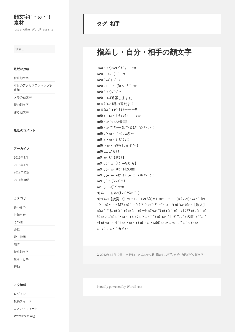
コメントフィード (26, 309)
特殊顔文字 (21, 78)
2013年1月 (21, 165)
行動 (17, 267)
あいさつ (20, 207)
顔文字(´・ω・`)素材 (32, 19)
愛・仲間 (20, 237)
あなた (145, 255)
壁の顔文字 (21, 105)
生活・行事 (21, 259)
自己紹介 (187, 255)
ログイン (20, 294)
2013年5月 (21, 157)
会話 (17, 229)
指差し (160, 255)
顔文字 (199, 255)
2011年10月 (22, 180)
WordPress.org (24, 316)
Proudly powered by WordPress (119, 287)
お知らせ (20, 214)
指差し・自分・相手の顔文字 (144, 52)
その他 (18, 222)
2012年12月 (22, 172)
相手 (169, 255)
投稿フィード (23, 301)
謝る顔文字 (21, 112)
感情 (17, 244)
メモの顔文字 (23, 97)
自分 (177, 255)
